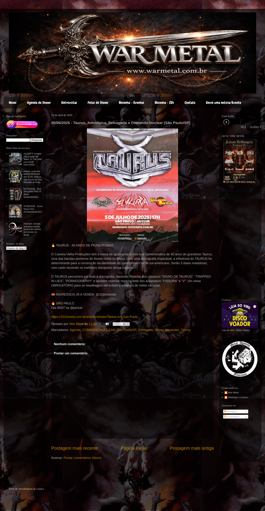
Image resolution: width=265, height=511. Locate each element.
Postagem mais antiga (192, 448)
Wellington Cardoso (238, 397)
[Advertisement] (243, 241)
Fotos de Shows (98, 102)
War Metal (233, 392)
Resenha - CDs (164, 102)
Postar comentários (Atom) (82, 458)
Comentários (232, 416)
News (12, 102)
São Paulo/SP (126, 330)
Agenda (75, 330)
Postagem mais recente (74, 448)
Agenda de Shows (39, 102)
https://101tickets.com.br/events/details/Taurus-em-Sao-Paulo (94, 317)
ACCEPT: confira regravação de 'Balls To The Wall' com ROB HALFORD (32, 159)
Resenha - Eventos (131, 102)
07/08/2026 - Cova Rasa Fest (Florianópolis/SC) (32, 209)
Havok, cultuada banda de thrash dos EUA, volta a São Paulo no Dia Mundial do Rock (32, 177)
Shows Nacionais (167, 330)
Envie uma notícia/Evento (223, 102)
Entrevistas (69, 102)
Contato (190, 102)
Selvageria (145, 330)
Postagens (230, 411)
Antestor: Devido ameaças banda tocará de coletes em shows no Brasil (32, 229)
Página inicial (134, 448)
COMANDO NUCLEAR (98, 330)
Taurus (185, 330)
